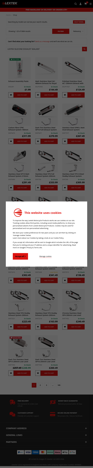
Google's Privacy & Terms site (31, 247)
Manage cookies (41, 256)
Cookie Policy (59, 238)
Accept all (20, 256)
